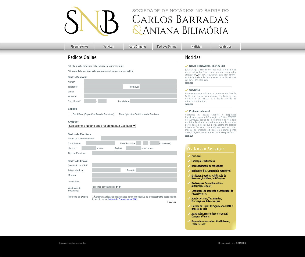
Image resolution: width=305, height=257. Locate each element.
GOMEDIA (241, 243)
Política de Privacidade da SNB (122, 199)
